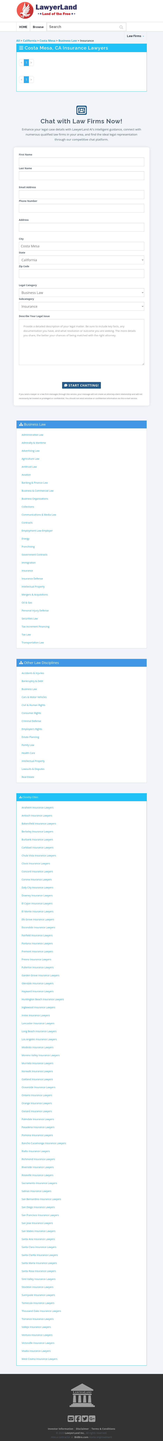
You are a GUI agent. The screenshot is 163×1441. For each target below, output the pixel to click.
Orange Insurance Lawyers (37, 1103)
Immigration (29, 562)
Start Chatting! (81, 385)
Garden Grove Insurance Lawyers (40, 975)
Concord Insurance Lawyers (37, 871)
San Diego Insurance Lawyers (38, 1207)
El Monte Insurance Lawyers (37, 911)
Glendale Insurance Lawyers (38, 983)
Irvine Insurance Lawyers (36, 1015)
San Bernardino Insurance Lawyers (41, 1199)
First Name (25, 154)
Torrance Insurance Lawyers (38, 1319)
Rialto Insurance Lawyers (36, 1151)
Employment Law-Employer (37, 530)
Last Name (25, 168)
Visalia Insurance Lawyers (36, 1351)
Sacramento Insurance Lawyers (39, 1183)
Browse (38, 27)
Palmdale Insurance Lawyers (38, 1119)
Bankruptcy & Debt (32, 681)
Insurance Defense (32, 578)
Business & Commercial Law (38, 490)
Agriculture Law (30, 458)
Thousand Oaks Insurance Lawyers (41, 1311)
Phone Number (28, 201)
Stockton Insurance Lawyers (37, 1287)
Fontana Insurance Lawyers (37, 943)
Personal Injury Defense (35, 610)
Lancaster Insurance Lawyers (38, 1023)
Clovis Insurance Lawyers (36, 863)
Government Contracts (34, 554)
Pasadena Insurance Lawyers (38, 1127)
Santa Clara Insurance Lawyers (39, 1247)
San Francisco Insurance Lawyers (40, 1215)
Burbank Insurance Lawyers (37, 839)
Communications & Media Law (39, 514)
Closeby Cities (30, 797)
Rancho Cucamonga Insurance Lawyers (44, 1143)
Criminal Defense (31, 721)
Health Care (28, 753)
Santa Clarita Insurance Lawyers (40, 1255)
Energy (26, 538)
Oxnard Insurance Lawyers (37, 1111)
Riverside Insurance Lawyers (38, 1167)
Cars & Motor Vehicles (34, 697)
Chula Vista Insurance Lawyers (39, 855)
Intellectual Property (33, 586)
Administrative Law (32, 434)
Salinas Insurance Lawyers (36, 1191)
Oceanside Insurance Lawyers (38, 1087)
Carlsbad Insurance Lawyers (37, 847)
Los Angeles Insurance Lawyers (39, 1039)
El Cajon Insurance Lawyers (37, 903)
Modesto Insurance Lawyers (37, 1047)
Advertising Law (30, 450)
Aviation (26, 474)
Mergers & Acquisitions (35, 594)
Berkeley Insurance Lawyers (37, 831)
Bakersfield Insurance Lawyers (39, 823)
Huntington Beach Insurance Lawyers (43, 999)
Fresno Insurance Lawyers (36, 959)
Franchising (28, 546)
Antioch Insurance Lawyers (37, 815)
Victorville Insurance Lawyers (38, 1343)
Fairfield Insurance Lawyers (37, 935)
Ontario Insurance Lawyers (37, 1095)
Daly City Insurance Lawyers (37, 887)
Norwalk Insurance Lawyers (37, 1071)
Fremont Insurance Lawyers (37, 951)
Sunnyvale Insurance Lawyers (38, 1295)
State (22, 252)
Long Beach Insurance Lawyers (39, 1031)
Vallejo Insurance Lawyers (36, 1327)
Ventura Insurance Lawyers (37, 1335)
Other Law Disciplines (41, 662)
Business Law (67, 41)
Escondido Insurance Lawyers (38, 927)
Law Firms (135, 36)
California (30, 41)
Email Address (27, 187)
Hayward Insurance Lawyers (38, 991)
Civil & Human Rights (33, 705)
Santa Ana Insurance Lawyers (38, 1239)
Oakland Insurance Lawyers (37, 1079)
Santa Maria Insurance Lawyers (39, 1263)
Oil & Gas (27, 602)
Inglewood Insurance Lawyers (38, 1007)
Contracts (27, 522)
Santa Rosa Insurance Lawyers (39, 1271)
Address (24, 219)
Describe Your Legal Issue (34, 316)
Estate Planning (30, 737)
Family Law (28, 745)
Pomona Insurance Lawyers (37, 1135)
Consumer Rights (31, 713)
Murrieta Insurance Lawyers (37, 1063)
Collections (28, 506)
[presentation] (81, 373)
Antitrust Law (29, 466)
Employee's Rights (32, 729)
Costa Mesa (47, 41)
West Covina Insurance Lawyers (39, 1359)
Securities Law (30, 618)
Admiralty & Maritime (34, 442)
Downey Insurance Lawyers (37, 895)
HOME (23, 27)
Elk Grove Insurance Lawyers (38, 919)
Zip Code (24, 266)
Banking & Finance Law (35, 482)
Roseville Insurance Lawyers (37, 1175)
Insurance (27, 570)
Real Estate (28, 777)
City (21, 238)
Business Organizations (35, 498)
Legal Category (28, 285)
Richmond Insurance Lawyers (38, 1159)
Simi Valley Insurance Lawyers (38, 1279)
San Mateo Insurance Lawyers (38, 1231)
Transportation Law (33, 642)
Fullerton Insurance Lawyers (38, 967)
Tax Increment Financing (35, 626)
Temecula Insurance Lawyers (38, 1303)
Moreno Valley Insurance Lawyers (41, 1055)
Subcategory (26, 299)
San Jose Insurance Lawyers (37, 1223)
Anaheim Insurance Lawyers (38, 807)
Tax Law (26, 634)
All (18, 41)
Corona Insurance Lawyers (37, 879)
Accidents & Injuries (33, 673)
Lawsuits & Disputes (33, 769)
